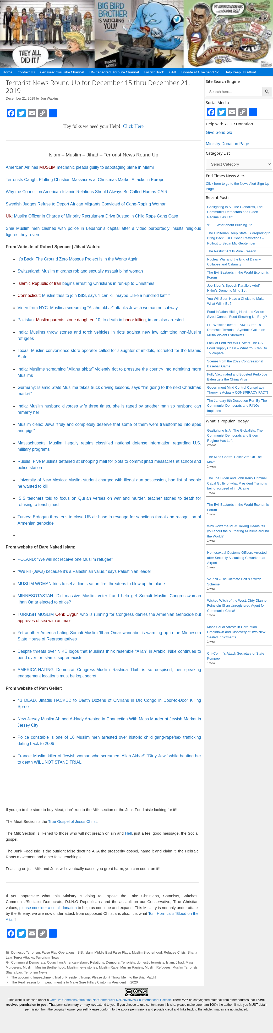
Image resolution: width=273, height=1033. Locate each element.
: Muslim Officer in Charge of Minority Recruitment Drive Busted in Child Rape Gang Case (92, 216)
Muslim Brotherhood (147, 952)
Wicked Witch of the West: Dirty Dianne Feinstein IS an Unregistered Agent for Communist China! (237, 606)
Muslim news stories (82, 967)
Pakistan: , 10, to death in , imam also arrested (101, 320)
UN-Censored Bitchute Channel (114, 72)
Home (7, 72)
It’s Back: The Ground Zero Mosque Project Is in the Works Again (78, 259)
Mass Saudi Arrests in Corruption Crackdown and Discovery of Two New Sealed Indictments (236, 632)
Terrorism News (47, 957)
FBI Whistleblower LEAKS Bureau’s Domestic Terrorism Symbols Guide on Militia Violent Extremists (236, 330)
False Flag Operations (58, 952)
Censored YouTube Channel (62, 72)
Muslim (28, 967)
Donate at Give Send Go (200, 72)
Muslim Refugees (158, 967)
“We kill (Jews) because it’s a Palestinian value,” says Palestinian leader (84, 571)
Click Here (133, 126)
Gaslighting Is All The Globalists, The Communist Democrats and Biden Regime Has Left (235, 212)
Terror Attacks (24, 957)
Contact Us (26, 72)
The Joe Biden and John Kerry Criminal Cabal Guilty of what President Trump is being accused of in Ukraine (237, 483)
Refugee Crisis (175, 952)
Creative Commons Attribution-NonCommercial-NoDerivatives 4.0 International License (110, 1000)
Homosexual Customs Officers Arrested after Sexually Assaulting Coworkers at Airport (237, 558)
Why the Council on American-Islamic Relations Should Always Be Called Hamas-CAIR (86, 191)
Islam (88, 952)
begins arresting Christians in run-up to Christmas (86, 283)
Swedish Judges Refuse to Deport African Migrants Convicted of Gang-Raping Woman (86, 204)
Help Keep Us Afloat (240, 72)
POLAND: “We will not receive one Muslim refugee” (65, 559)
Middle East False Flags (112, 952)
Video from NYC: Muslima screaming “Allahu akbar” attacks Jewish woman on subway (98, 308)
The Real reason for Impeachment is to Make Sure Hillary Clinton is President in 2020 (74, 982)
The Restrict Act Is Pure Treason (231, 251)
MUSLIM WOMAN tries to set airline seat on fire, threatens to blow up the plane (91, 583)
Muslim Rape (108, 967)
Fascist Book (154, 72)
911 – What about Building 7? (229, 225)
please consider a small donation (48, 907)
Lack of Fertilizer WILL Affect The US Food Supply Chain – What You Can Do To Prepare (237, 348)
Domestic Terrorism (25, 952)
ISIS (80, 952)
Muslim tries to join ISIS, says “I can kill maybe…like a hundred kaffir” (94, 295)
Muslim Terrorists (185, 967)
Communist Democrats (28, 962)
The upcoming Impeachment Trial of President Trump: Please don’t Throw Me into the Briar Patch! (83, 977)
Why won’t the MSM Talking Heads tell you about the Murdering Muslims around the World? (238, 531)
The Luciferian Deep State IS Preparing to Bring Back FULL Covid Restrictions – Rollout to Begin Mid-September (238, 238)
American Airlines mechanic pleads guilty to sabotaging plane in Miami (80, 167)
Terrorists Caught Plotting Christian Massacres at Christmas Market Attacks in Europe (85, 179)
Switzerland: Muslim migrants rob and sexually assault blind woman (80, 271)
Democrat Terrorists (120, 962)
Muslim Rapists (131, 967)
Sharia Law (14, 972)
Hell (128, 833)
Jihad (180, 962)
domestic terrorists (150, 962)
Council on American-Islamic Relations (75, 962)
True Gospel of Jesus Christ (72, 821)
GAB (172, 72)
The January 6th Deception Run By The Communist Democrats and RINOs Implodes (237, 406)
